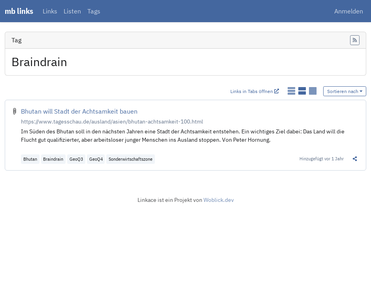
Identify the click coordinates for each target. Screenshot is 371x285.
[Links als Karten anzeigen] (312, 90)
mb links (19, 11)
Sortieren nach (345, 91)
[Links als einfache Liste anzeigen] (292, 90)
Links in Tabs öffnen (254, 91)
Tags (93, 11)
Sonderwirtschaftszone (131, 159)
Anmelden (348, 11)
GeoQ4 (96, 159)
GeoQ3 (76, 159)
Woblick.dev (218, 199)
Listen (72, 11)
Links (50, 11)
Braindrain (53, 159)
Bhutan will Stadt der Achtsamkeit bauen (79, 111)
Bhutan (30, 159)
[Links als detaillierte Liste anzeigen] (302, 90)
